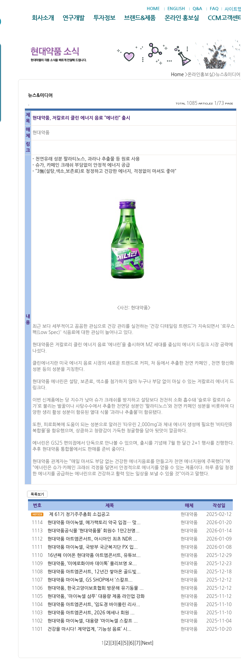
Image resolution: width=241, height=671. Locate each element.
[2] (107, 643)
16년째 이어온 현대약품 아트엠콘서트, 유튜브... (94, 555)
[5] (125, 643)
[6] (131, 643)
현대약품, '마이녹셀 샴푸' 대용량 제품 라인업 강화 (96, 596)
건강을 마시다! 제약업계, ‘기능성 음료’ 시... (89, 629)
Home (177, 74)
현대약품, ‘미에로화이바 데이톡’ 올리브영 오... (92, 563)
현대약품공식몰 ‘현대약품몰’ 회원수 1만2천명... (93, 531)
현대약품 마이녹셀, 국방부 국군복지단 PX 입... (92, 547)
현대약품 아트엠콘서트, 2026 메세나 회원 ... (90, 613)
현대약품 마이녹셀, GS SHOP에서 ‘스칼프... (89, 580)
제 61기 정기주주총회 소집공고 (79, 514)
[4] (119, 643)
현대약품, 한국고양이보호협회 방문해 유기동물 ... (95, 588)
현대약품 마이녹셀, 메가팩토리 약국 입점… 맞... (94, 522)
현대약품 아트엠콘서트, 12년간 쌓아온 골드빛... (94, 572)
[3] (113, 643)
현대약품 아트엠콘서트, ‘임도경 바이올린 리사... (93, 604)
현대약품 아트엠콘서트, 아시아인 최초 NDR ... (92, 539)
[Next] (146, 643)
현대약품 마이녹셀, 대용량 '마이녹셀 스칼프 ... (92, 621)
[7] (137, 643)
